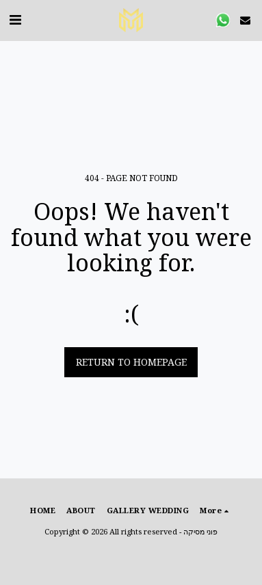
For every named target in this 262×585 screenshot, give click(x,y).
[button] (15, 19)
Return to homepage (131, 361)
